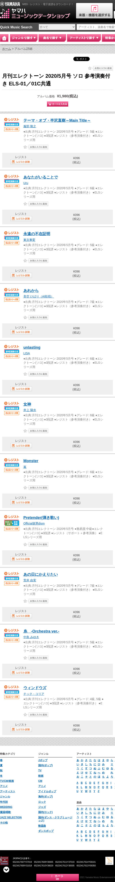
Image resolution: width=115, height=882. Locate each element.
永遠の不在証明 (36, 234)
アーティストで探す (84, 38)
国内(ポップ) (45, 765)
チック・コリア (33, 694)
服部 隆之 (29, 126)
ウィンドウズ (34, 688)
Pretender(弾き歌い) (41, 518)
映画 (40, 775)
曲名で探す (52, 38)
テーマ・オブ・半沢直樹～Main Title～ (57, 120)
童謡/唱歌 (5, 812)
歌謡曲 (42, 825)
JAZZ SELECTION (11, 817)
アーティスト (7, 791)
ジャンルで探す (24, 38)
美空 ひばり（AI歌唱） (38, 296)
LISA (26, 353)
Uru (25, 183)
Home (4, 38)
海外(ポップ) (45, 796)
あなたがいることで (40, 177)
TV (39, 770)
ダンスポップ (46, 830)
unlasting (31, 347)
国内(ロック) (45, 812)
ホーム (6, 48)
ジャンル (5, 796)
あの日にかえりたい (40, 574)
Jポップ (42, 760)
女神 (27, 404)
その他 (4, 822)
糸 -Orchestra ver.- (41, 631)
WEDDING (6, 807)
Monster (30, 461)
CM (40, 780)
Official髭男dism (34, 523)
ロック (42, 801)
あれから (31, 291)
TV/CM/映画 (7, 780)
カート (57, 877)
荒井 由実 (29, 580)
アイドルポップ (47, 791)
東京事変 (29, 240)
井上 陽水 (29, 410)
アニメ (4, 786)
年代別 (4, 801)
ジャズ (42, 807)
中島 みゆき (31, 637)
